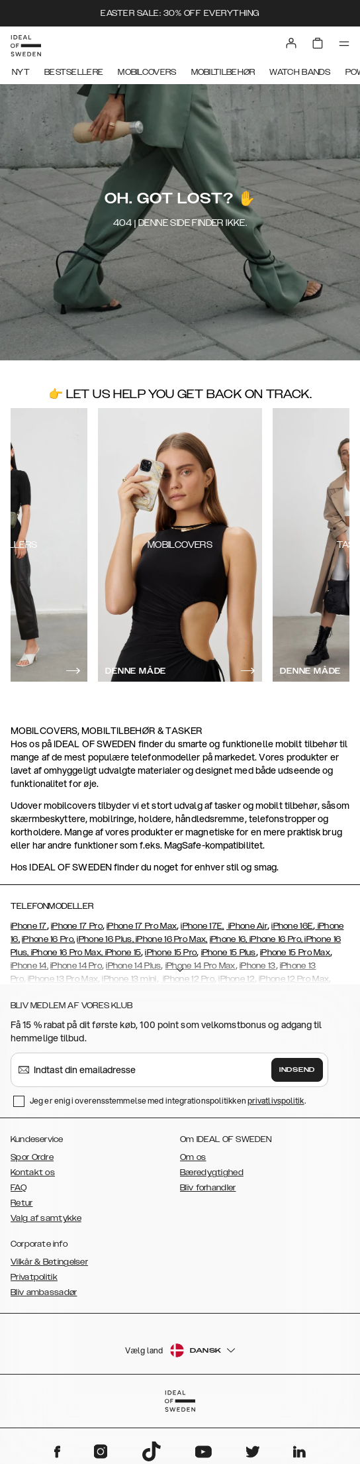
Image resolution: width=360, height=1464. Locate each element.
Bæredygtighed (212, 1172)
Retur (22, 1203)
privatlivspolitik (276, 1100)
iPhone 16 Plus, (105, 939)
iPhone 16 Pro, (48, 939)
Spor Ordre (32, 1157)
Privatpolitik (34, 1277)
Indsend (297, 1070)
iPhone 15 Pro (171, 952)
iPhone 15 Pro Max (295, 952)
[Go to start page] (26, 45)
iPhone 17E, (202, 926)
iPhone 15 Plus (228, 952)
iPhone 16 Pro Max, (171, 939)
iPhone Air (246, 926)
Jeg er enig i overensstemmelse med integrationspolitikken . (168, 1100)
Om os (193, 1157)
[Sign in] (291, 43)
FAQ (18, 1187)
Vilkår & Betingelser (49, 1262)
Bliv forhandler (208, 1187)
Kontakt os (33, 1172)
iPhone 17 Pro (77, 926)
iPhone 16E (292, 926)
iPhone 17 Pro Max (142, 926)
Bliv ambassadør (44, 1292)
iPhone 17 (29, 926)
